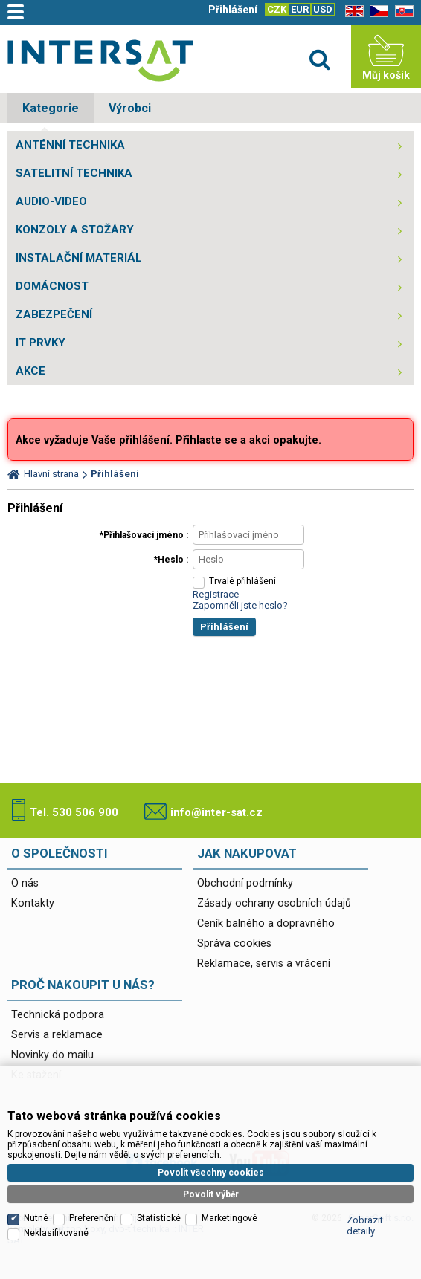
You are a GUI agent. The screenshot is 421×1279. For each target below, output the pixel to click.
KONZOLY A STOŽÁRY (75, 229)
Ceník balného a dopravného (266, 923)
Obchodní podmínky (245, 883)
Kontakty (32, 903)
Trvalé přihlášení (242, 581)
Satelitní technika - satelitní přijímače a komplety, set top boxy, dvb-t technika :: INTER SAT (100, 60)
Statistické (159, 1218)
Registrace (216, 594)
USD (322, 9)
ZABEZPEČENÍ (54, 314)
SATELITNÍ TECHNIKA (74, 173)
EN (352, 11)
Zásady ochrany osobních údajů (274, 903)
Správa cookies (234, 943)
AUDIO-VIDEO (51, 201)
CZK (276, 9)
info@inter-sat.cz (216, 812)
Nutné (36, 1218)
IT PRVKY (40, 342)
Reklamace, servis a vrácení (263, 963)
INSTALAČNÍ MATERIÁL (79, 258)
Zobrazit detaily (365, 1225)
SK (402, 11)
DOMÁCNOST (52, 286)
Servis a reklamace (57, 1035)
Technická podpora (57, 1014)
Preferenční (92, 1218)
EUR (300, 9)
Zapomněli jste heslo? (240, 605)
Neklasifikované (56, 1233)
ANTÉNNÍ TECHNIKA (70, 145)
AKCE (30, 371)
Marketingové (229, 1218)
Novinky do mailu (52, 1055)
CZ (376, 11)
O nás (25, 883)
